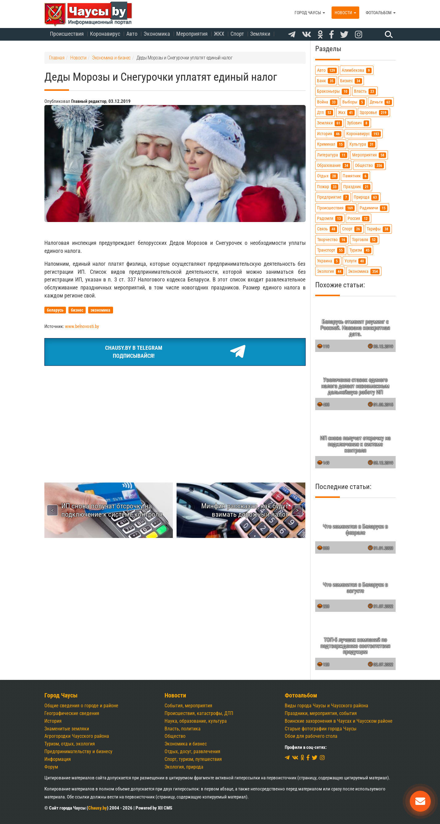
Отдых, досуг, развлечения (192, 751)
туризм (360, 250)
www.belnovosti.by (82, 326)
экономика (364, 271)
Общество (175, 736)
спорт (352, 229)
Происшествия (67, 33)
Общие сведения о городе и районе (81, 706)
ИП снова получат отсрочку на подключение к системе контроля (111, 510)
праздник (356, 186)
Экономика (157, 33)
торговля (364, 239)
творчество (332, 239)
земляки (329, 123)
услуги (355, 261)
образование (333, 165)
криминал (330, 144)
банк (326, 80)
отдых (327, 176)
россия (358, 218)
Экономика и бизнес (186, 744)
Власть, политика (183, 729)
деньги (381, 102)
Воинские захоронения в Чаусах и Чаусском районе (339, 721)
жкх (346, 112)
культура (362, 144)
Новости (345, 12)
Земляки (260, 33)
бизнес (351, 80)
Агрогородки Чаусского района (76, 736)
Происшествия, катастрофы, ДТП (199, 713)
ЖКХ (219, 33)
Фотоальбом (381, 12)
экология (330, 271)
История (53, 721)
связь (327, 229)
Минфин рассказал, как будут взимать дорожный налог (244, 510)
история (329, 133)
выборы (353, 102)
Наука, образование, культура (196, 721)
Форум (51, 767)
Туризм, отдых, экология (69, 744)
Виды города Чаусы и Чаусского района (326, 706)
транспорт (330, 250)
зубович (358, 123)
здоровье (374, 112)
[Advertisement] (175, 417)
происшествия (336, 208)
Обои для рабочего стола (311, 736)
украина (328, 261)
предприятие (333, 197)
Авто (131, 33)
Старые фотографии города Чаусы (320, 729)
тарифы (378, 229)
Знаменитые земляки (66, 729)
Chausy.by (97, 808)
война (327, 102)
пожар (327, 186)
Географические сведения (71, 713)
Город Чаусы (310, 12)
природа (366, 197)
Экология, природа (184, 767)
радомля (330, 218)
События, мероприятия (188, 706)
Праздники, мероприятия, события (321, 713)
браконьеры (333, 91)
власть (365, 91)
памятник (355, 176)
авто (327, 70)
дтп (325, 112)
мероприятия (369, 155)
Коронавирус (105, 33)
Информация (57, 759)
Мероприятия (192, 33)
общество (369, 165)
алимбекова (357, 70)
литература (332, 155)
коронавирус (363, 133)
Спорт (237, 33)
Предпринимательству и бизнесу (78, 751)
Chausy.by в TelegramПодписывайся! (175, 352)
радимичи (373, 208)
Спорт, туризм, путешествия (193, 759)
